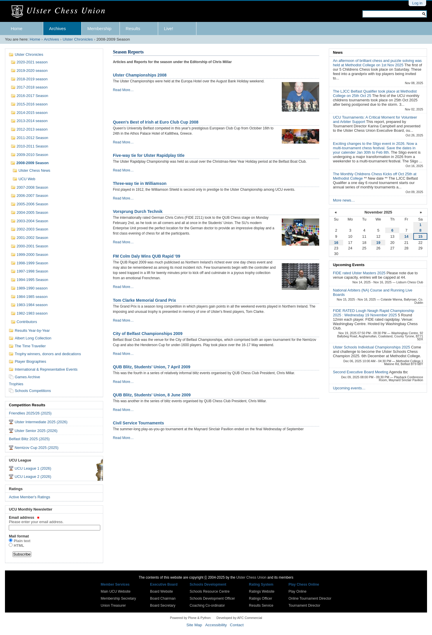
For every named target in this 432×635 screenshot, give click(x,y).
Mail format (19, 536)
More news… (344, 200)
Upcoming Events (348, 265)
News (338, 52)
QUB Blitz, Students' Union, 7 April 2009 (151, 367)
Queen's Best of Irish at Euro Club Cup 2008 (155, 122)
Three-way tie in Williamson (139, 183)
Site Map (194, 625)
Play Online (297, 591)
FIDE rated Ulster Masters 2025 (360, 273)
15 (420, 236)
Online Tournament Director (309, 598)
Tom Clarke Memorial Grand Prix (144, 300)
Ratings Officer (260, 598)
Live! (168, 28)
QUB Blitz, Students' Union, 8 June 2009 (152, 395)
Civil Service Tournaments (138, 423)
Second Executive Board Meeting (361, 372)
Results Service (261, 605)
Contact (237, 625)
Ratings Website (261, 591)
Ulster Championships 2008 (140, 75)
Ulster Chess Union (251, 577)
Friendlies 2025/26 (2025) (30, 413)
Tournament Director (304, 605)
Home (17, 28)
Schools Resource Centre (210, 591)
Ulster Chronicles (78, 39)
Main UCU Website (116, 591)
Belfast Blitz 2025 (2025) (29, 439)
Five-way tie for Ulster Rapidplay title (148, 155)
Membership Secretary (118, 598)
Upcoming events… (349, 388)
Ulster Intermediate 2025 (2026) (41, 422)
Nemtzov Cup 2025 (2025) (36, 447)
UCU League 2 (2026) (33, 476)
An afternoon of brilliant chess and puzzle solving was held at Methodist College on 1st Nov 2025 (377, 62)
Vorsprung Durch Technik (138, 211)
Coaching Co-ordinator (207, 605)
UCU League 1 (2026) (33, 468)
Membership (99, 28)
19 (378, 242)
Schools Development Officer (212, 598)
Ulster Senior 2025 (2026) (36, 430)
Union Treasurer (113, 605)
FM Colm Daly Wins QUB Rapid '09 (146, 256)
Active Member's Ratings (29, 497)
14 (406, 236)
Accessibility (216, 625)
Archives (57, 28)
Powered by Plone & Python (190, 618)
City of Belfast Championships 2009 (147, 333)
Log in (417, 3)
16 (336, 242)
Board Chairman (162, 598)
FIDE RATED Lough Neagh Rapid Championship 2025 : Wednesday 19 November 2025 (373, 312)
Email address (54, 519)
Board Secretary (162, 605)
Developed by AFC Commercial (239, 618)
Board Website (161, 591)
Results (133, 28)
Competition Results (27, 405)
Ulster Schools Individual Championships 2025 (372, 347)
